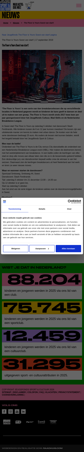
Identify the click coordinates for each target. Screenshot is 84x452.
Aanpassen (42, 248)
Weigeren (15, 248)
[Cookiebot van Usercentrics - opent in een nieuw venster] (69, 202)
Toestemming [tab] (14, 209)
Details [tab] (42, 209)
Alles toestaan (68, 248)
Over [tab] (69, 209)
